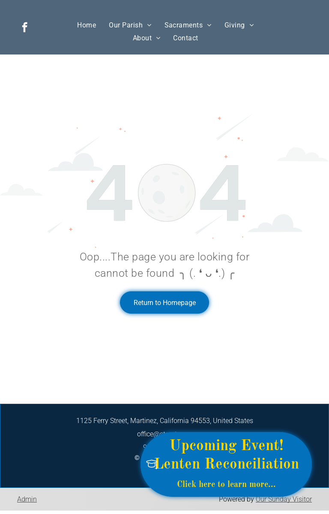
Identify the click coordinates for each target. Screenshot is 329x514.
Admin (27, 499)
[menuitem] (86, 25)
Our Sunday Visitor (284, 499)
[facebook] (24, 28)
